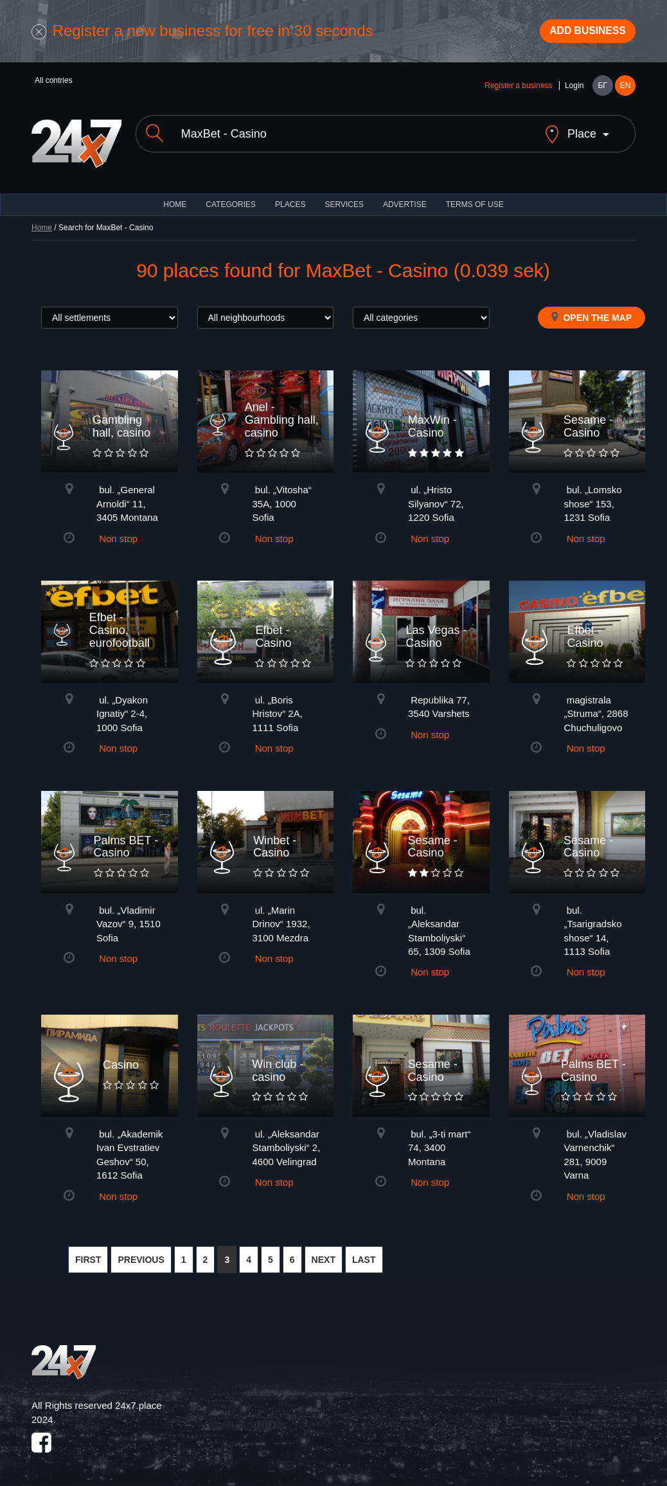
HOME (174, 199)
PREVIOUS (141, 1254)
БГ (602, 91)
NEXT (323, 1254)
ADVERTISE (405, 199)
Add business (578, 34)
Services (344, 199)
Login (574, 91)
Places (290, 199)
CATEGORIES (231, 199)
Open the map (591, 312)
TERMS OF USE (475, 199)
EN (625, 91)
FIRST (88, 1254)
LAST (364, 1254)
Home (41, 222)
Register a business (518, 91)
